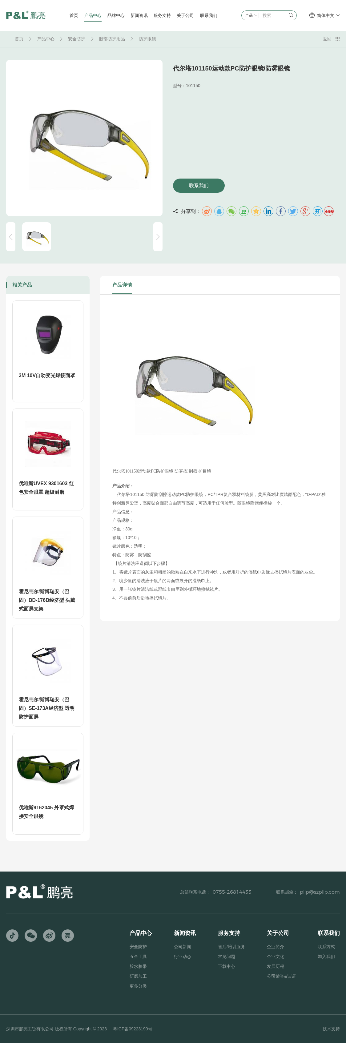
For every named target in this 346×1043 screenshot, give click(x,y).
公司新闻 (182, 946)
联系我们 (199, 185)
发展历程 (275, 966)
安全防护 (76, 38)
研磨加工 (138, 976)
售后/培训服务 (231, 946)
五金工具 (138, 956)
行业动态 (182, 956)
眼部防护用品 (112, 38)
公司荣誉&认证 (281, 976)
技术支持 (331, 1028)
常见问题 (226, 956)
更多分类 (138, 986)
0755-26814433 (232, 892)
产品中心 (45, 38)
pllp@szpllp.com (320, 892)
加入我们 (326, 956)
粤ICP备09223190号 (132, 1028)
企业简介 (275, 946)
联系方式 (326, 946)
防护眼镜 (147, 38)
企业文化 (275, 956)
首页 (19, 38)
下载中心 (226, 966)
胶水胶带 (138, 966)
